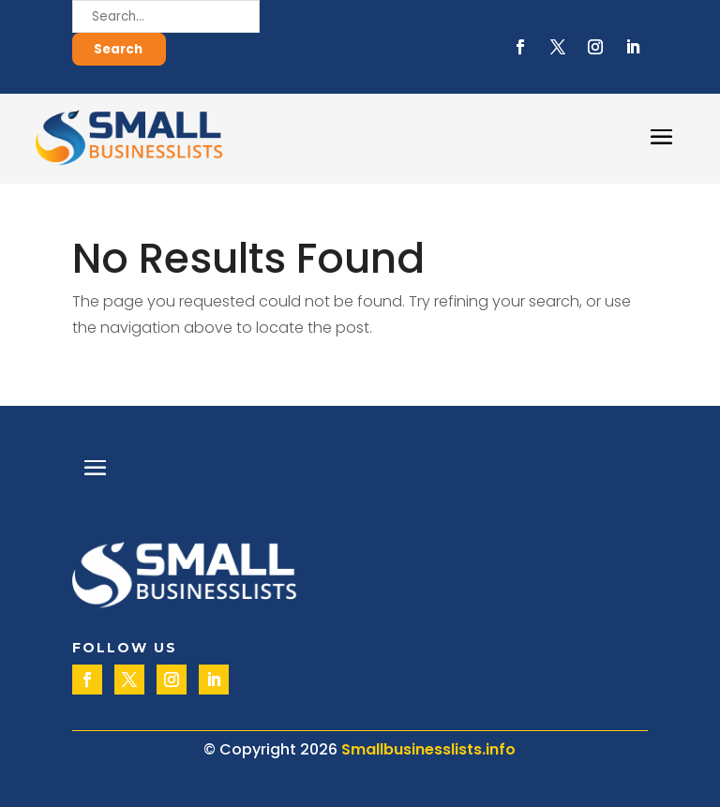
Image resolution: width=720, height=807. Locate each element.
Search (118, 49)
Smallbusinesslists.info (428, 749)
